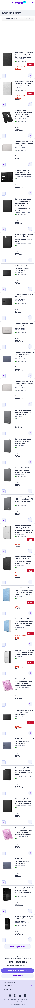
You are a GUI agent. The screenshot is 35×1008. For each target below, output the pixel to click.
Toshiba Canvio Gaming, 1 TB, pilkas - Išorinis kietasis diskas (24, 861)
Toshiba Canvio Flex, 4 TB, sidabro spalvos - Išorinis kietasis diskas (24, 383)
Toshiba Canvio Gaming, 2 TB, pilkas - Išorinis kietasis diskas (24, 741)
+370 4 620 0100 (17, 962)
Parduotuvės (17, 976)
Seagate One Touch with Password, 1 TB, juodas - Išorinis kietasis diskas (24, 55)
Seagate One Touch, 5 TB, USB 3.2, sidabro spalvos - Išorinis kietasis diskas (24, 652)
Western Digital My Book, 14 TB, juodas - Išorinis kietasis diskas (24, 919)
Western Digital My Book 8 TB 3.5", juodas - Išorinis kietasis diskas (24, 890)
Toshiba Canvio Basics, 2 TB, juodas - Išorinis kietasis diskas (24, 712)
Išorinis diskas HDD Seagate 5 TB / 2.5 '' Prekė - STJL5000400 (23, 470)
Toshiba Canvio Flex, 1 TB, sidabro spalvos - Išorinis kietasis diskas (24, 326)
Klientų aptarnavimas (17, 970)
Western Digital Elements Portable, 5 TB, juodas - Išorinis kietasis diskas (24, 801)
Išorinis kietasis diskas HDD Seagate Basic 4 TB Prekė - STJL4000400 (24, 499)
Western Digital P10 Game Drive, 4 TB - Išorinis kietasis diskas (23, 172)
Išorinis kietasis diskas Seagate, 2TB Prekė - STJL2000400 (23, 412)
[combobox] (7, 2)
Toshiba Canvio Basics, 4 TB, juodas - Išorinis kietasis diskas (24, 297)
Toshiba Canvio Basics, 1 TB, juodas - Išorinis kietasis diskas (23, 268)
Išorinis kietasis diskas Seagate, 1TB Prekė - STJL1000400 (23, 441)
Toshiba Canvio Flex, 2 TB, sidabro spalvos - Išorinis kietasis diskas (24, 143)
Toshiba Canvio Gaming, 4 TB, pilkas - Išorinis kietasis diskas (24, 354)
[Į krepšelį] (30, 75)
